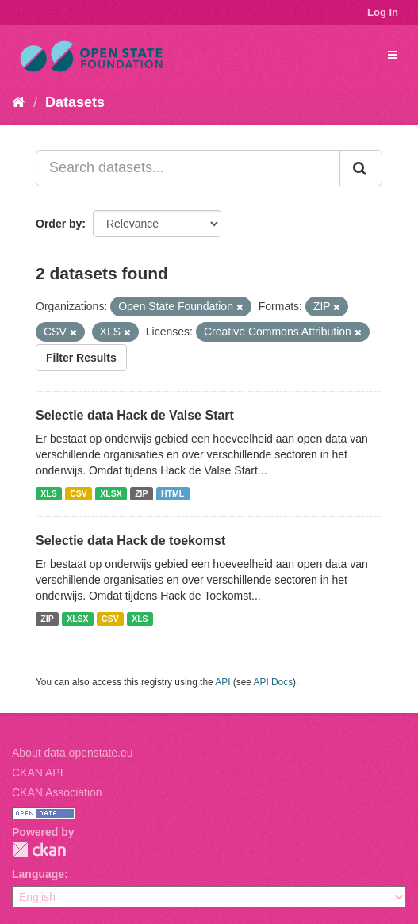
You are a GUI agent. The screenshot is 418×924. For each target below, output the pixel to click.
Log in (382, 12)
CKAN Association (57, 792)
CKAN (39, 850)
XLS (48, 493)
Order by (59, 223)
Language (38, 874)
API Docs (273, 682)
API (222, 682)
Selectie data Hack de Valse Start (135, 415)
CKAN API (37, 772)
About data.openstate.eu (72, 752)
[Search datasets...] (188, 168)
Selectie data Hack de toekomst (130, 540)
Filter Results (81, 357)
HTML (172, 493)
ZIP (141, 493)
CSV (78, 493)
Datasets (75, 102)
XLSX (110, 493)
